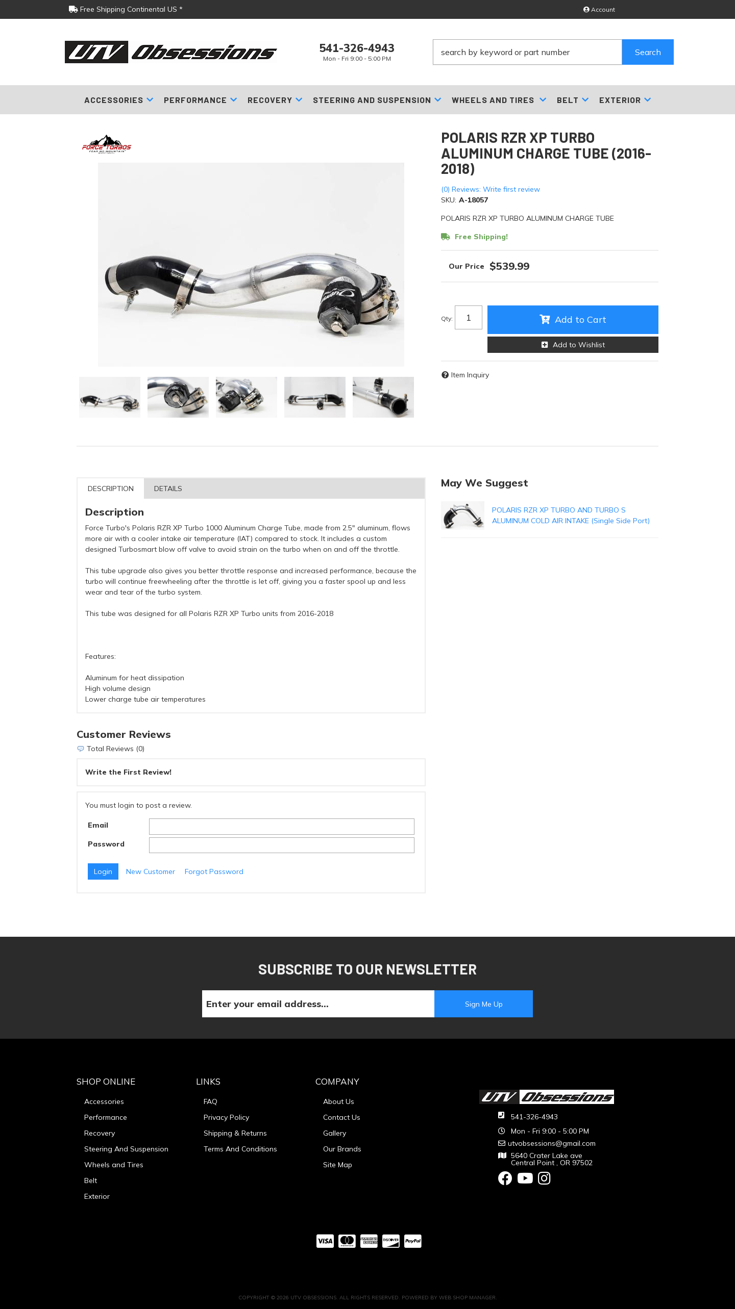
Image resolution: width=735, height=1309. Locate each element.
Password (106, 844)
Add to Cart (580, 319)
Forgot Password (214, 871)
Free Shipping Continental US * (126, 9)
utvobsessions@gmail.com (552, 1143)
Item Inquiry (470, 374)
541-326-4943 (534, 1116)
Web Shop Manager (467, 1297)
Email (98, 825)
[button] (553, 52)
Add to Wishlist (579, 344)
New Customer (150, 871)
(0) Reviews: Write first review (490, 189)
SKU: (448, 199)
